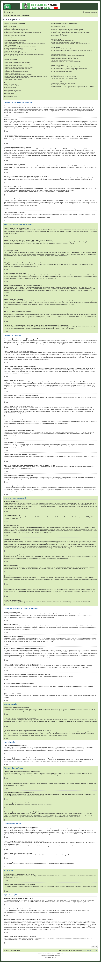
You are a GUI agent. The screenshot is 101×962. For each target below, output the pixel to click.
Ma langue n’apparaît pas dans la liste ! (13, 48)
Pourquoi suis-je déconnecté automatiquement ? (15, 35)
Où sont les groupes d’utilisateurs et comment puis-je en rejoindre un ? (68, 29)
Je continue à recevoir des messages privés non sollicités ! (65, 42)
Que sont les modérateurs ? (58, 26)
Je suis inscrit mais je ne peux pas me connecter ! (16, 29)
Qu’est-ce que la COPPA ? (10, 26)
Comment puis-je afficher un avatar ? (13, 51)
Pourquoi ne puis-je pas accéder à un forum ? (15, 70)
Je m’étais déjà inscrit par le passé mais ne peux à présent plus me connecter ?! (23, 32)
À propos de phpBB (77, 901)
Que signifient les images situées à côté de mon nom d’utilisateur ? (20, 49)
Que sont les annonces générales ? (12, 90)
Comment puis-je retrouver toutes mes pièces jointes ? (64, 78)
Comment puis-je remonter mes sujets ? (13, 79)
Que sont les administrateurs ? (58, 24)
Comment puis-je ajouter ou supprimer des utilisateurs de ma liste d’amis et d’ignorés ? (72, 50)
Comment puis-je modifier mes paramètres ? (14, 42)
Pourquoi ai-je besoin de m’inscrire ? (12, 24)
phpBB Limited (45, 900)
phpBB (45, 953)
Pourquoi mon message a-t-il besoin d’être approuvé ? (17, 77)
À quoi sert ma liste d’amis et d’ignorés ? (61, 48)
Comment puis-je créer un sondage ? (13, 65)
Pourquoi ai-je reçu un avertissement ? (13, 73)
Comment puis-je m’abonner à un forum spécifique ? (64, 69)
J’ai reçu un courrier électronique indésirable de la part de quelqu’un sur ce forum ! (71, 43)
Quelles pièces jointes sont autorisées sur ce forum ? (64, 76)
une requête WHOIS (60, 922)
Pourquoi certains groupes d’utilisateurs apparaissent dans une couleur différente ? (71, 32)
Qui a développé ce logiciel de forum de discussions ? (64, 83)
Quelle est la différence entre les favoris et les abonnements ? (66, 66)
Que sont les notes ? (9, 93)
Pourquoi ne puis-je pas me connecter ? (13, 30)
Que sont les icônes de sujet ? (11, 96)
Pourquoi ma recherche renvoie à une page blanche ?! (64, 58)
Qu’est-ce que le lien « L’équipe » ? (59, 35)
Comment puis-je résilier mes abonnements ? (62, 71)
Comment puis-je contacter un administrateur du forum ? (65, 87)
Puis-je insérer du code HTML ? (11, 85)
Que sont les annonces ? (10, 91)
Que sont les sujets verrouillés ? (11, 95)
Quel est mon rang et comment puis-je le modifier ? (16, 52)
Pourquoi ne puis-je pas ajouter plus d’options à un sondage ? (19, 67)
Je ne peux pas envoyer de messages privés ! (62, 40)
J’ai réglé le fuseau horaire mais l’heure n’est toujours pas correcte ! (20, 46)
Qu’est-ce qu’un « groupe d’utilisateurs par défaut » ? (64, 34)
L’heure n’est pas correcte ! (10, 45)
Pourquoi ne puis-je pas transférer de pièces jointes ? (16, 71)
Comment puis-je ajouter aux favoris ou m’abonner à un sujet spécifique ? (69, 68)
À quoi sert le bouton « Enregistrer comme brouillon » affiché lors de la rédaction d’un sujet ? (26, 76)
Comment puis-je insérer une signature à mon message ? (17, 64)
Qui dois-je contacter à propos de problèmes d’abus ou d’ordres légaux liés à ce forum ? (72, 86)
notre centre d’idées (9, 912)
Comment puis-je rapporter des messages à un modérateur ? (18, 74)
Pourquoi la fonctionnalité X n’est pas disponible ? (63, 84)
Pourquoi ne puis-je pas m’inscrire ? (12, 28)
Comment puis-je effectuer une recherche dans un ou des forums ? (67, 55)
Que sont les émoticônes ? (10, 87)
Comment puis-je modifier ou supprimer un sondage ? (17, 68)
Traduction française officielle (47, 955)
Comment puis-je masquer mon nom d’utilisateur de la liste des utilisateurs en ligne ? (24, 43)
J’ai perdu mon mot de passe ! (11, 34)
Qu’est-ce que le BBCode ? (10, 84)
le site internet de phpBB (42, 278)
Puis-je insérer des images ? (10, 89)
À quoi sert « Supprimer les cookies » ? (13, 37)
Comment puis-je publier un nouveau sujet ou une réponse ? (18, 61)
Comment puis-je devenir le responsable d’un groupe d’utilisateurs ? (67, 30)
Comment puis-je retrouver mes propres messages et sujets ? (66, 61)
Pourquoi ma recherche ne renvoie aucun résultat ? (63, 57)
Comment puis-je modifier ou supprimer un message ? (17, 62)
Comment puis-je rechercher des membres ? (62, 60)
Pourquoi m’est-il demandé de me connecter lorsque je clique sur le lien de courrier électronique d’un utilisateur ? (24, 55)
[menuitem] (6, 12)
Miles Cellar (57, 955)
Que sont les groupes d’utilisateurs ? (60, 28)
